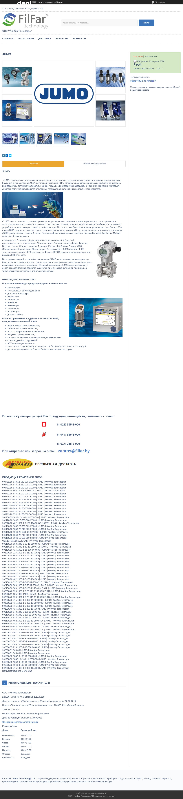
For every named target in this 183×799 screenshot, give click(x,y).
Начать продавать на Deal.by (50, 2)
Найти (146, 23)
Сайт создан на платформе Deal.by (92, 793)
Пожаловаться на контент (104, 796)
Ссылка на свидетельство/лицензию (20, 722)
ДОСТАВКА (44, 38)
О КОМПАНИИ (26, 38)
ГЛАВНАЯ (7, 38)
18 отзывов (160, 2)
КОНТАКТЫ (79, 38)
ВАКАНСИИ (62, 38)
